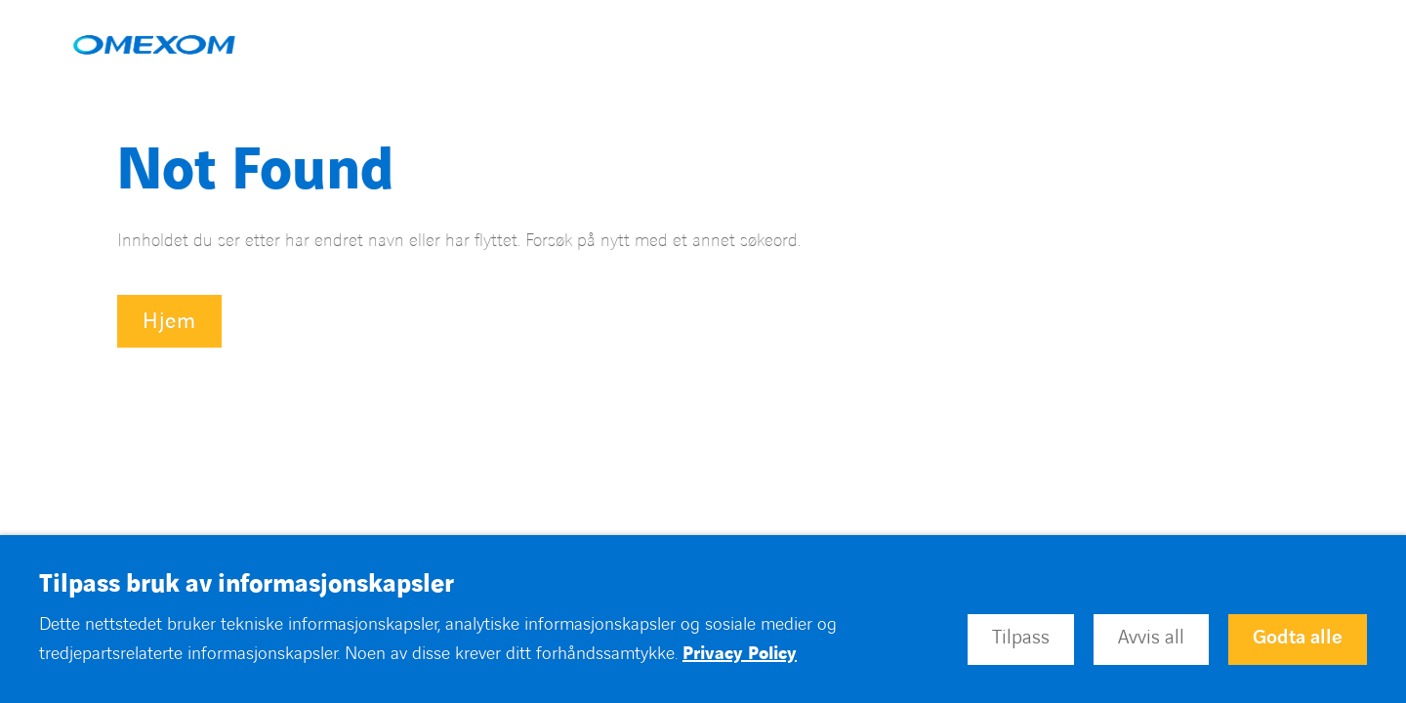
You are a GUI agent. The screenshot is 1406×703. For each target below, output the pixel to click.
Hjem (169, 322)
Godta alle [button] (1298, 637)
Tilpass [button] (1021, 637)
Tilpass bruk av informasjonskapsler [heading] (246, 584)
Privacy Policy (739, 653)
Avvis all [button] (1151, 637)
